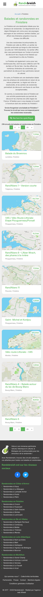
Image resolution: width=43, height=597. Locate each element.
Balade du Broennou (16, 153)
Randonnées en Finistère (13, 501)
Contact (23, 580)
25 (27, 127)
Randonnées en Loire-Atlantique (16, 537)
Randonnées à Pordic (11, 494)
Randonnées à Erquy (11, 486)
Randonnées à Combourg (12, 525)
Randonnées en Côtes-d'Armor (15, 483)
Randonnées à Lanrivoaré (12, 515)
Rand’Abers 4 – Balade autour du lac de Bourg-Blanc (20, 385)
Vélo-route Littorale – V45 (19, 352)
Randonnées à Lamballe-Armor (15, 492)
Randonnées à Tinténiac (12, 530)
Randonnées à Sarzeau (12, 563)
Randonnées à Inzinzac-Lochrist (15, 560)
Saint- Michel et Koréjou (18, 319)
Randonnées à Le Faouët (12, 565)
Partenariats (7, 580)
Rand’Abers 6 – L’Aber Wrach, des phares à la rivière (20, 254)
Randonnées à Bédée (11, 527)
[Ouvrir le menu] (5, 4)
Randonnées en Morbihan (13, 555)
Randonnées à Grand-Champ (14, 558)
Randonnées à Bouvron (12, 550)
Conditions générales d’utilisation (21, 583)
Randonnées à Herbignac (12, 545)
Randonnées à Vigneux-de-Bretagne (17, 548)
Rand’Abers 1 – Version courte (20, 185)
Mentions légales (34, 580)
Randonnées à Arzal (10, 568)
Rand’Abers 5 (12, 419)
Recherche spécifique (21, 118)
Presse (15, 580)
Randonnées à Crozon (11, 504)
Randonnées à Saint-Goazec (14, 509)
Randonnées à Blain (10, 542)
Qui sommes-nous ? (11, 576)
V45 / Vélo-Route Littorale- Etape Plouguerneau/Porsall (20, 219)
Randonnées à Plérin (11, 497)
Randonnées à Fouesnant (12, 507)
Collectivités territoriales (30, 576)
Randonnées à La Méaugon (13, 489)
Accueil (17, 14)
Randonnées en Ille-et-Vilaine (15, 519)
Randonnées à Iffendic (11, 533)
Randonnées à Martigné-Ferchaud (16, 522)
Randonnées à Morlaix (11, 512)
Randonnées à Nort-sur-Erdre (14, 540)
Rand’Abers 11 (12, 287)
